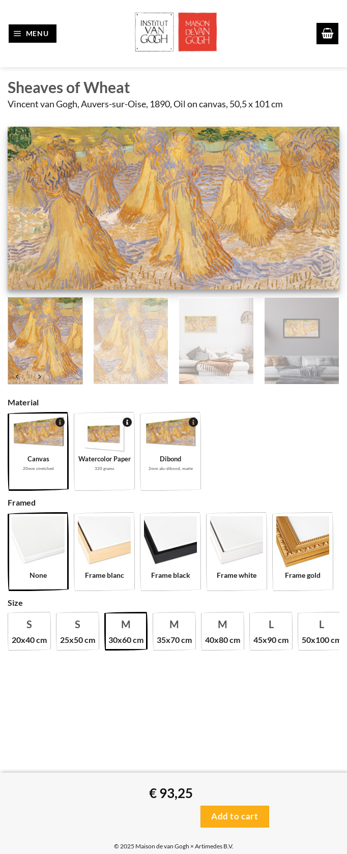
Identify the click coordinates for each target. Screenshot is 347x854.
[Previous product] (39, 378)
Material (23, 402)
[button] (33, 33)
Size (15, 602)
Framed (22, 502)
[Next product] (17, 378)
